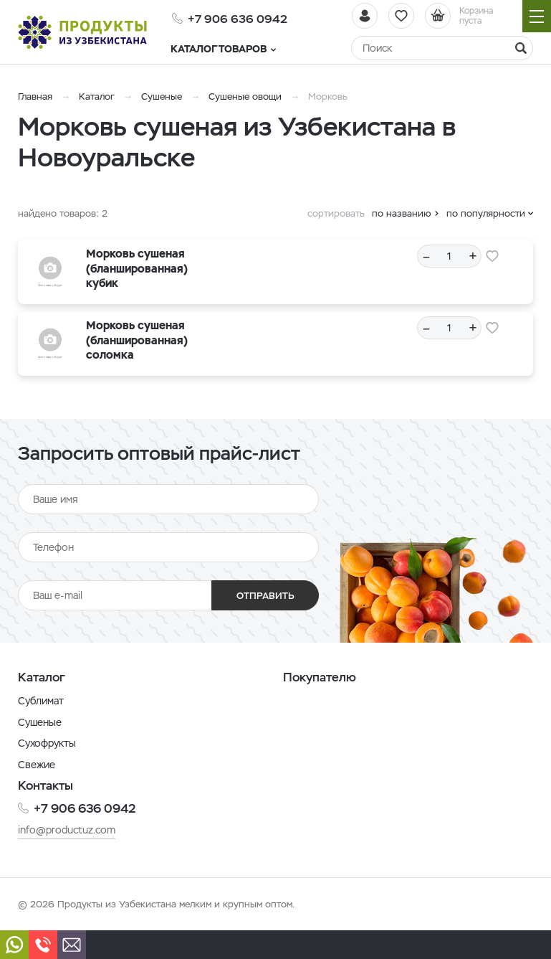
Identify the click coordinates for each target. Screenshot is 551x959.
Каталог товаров (224, 48)
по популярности (485, 213)
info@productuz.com (66, 829)
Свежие (36, 764)
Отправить (265, 596)
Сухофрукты (47, 743)
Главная (35, 96)
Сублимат (41, 700)
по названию (401, 213)
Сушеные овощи (245, 96)
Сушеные (161, 96)
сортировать (336, 213)
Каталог (97, 96)
